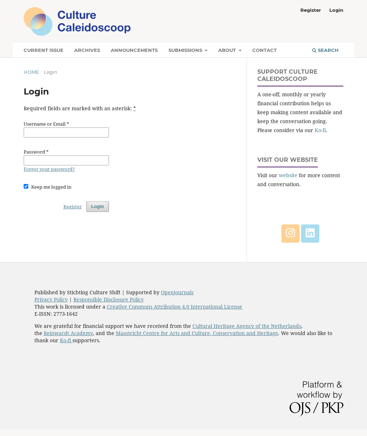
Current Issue (43, 50)
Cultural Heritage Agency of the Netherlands (246, 326)
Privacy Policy (51, 299)
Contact (264, 50)
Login (336, 10)
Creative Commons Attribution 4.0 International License (174, 306)
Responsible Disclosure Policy (108, 299)
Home (31, 72)
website (288, 175)
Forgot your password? (49, 169)
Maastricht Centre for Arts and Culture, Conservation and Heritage (197, 333)
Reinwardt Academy (68, 333)
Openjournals (177, 292)
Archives (87, 50)
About (227, 50)
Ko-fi (320, 130)
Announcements (134, 50)
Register (310, 10)
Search (325, 50)
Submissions (186, 50)
